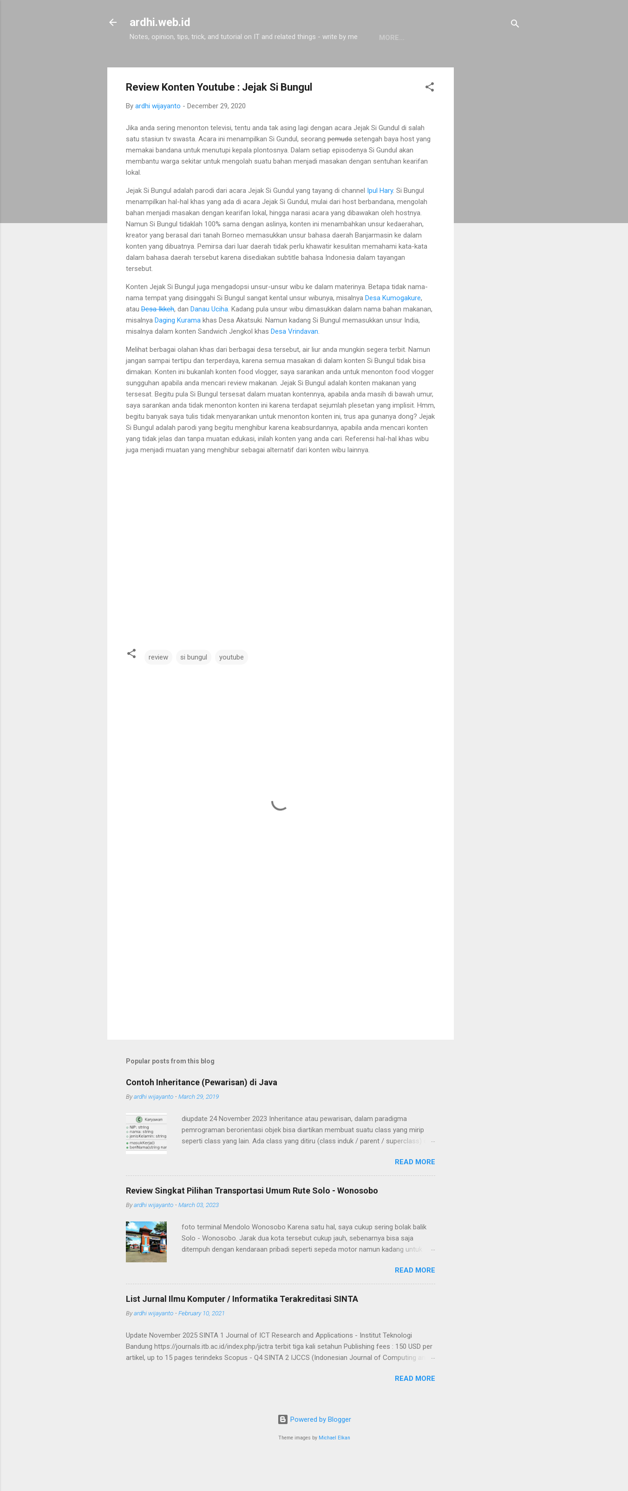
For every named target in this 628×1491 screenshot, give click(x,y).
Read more (415, 1191)
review (158, 686)
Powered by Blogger (314, 1448)
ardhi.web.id (160, 22)
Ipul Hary (380, 219)
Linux (257, 66)
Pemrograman (202, 66)
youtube (231, 686)
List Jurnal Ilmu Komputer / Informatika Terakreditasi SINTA (242, 1328)
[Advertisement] (491, 235)
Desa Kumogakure (393, 327)
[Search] (515, 25)
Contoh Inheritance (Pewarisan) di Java (201, 1111)
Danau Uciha (209, 338)
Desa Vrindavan (294, 360)
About (296, 66)
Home (147, 66)
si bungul (193, 686)
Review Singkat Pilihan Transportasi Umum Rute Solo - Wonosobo (252, 1219)
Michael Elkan (334, 1467)
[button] (429, 117)
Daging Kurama (178, 349)
